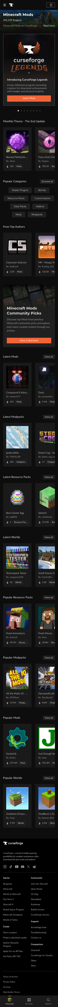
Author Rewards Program (11, 944)
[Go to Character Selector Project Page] (17, 254)
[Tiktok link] (11, 867)
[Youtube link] (17, 867)
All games (7, 884)
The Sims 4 (8, 899)
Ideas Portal (36, 889)
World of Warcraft (12, 894)
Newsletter (36, 899)
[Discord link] (22, 867)
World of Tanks (10, 920)
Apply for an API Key (13, 951)
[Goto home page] (11, 4)
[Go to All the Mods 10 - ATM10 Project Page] (17, 685)
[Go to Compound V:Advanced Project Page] (17, 384)
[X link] (28, 867)
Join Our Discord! (39, 884)
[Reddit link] (34, 867)
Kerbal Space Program (13, 910)
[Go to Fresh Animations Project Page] (17, 625)
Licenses (7, 987)
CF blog (34, 894)
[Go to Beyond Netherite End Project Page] (17, 149)
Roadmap (35, 904)
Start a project (10, 933)
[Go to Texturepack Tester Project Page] (17, 565)
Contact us (36, 938)
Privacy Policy (9, 982)
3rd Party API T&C (12, 956)
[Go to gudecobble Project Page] (17, 445)
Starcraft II (8, 904)
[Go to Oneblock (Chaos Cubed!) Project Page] (17, 806)
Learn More (29, 98)
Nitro (33, 966)
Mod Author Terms (11, 992)
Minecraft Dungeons (13, 915)
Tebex (33, 961)
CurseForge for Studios (42, 955)
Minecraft (7, 889)
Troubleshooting (38, 933)
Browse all (47, 181)
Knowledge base (38, 927)
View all (49, 356)
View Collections (29, 340)
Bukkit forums (37, 910)
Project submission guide (15, 938)
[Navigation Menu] (4, 5)
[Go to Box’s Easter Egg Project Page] (17, 505)
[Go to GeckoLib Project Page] (17, 745)
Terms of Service (10, 977)
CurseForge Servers (40, 915)
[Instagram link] (5, 867)
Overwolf (35, 950)
